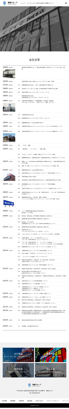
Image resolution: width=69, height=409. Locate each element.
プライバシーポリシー (53, 401)
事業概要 (12, 401)
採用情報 (21, 401)
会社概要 (4, 401)
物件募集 (29, 401)
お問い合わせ (39, 401)
